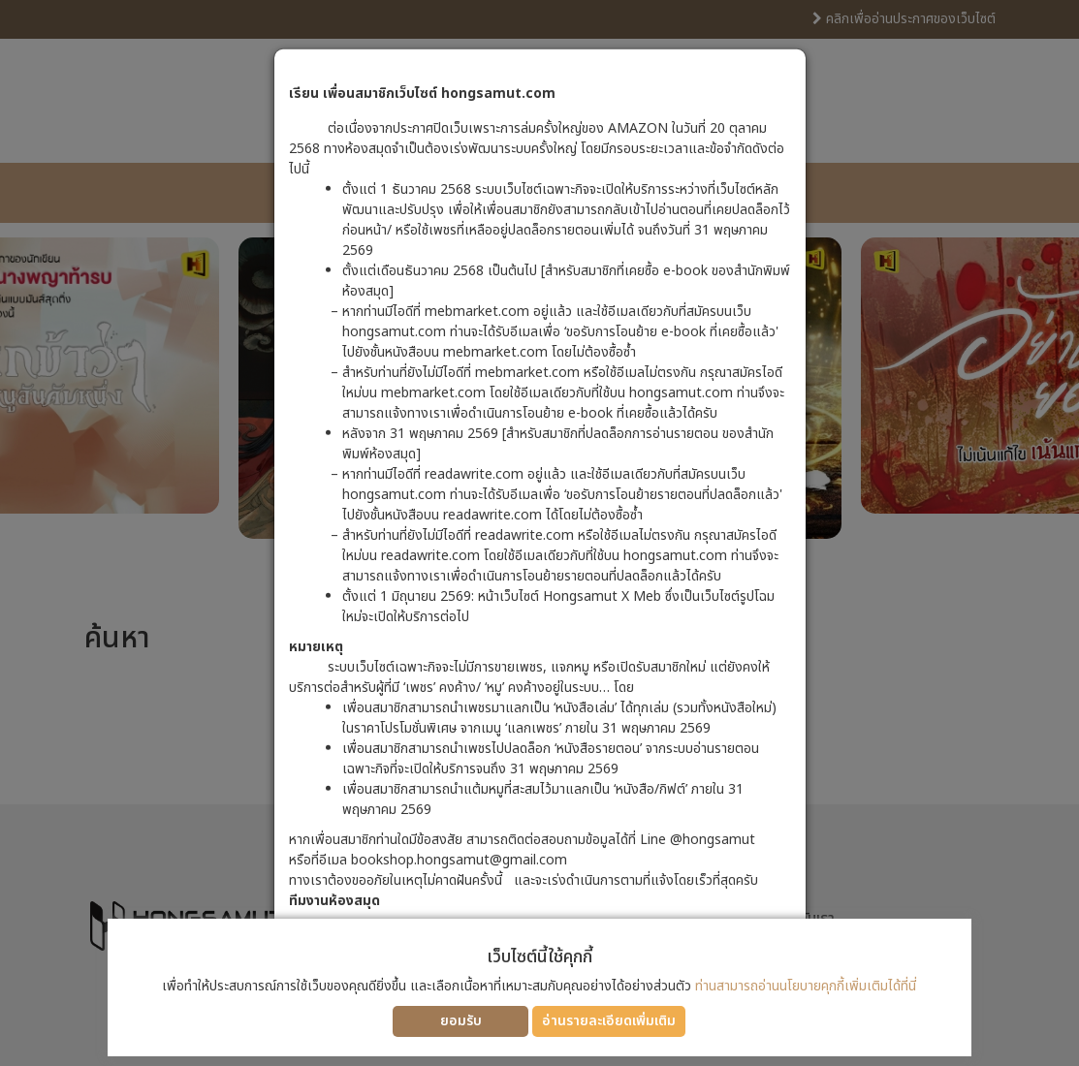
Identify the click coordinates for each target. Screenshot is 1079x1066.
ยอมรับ (461, 1021)
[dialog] (539, 533)
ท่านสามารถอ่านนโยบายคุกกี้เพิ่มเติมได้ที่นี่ (805, 986)
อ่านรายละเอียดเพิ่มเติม (609, 1021)
